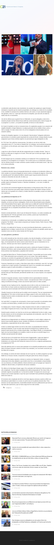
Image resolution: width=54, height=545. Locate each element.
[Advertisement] (27, 90)
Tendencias (18, 387)
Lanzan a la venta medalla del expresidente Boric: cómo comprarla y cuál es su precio (31, 448)
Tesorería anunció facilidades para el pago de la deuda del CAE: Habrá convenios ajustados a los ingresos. (31, 475)
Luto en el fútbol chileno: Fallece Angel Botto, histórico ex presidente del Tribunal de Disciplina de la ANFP (32, 512)
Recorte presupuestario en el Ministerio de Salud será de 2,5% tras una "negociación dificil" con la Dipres (31, 502)
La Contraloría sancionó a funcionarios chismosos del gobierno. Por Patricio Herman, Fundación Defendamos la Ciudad (31, 493)
